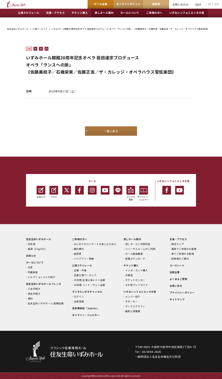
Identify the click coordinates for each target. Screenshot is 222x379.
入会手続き (34, 288)
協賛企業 (175, 272)
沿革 (30, 267)
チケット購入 (131, 265)
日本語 (31, 244)
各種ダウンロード (135, 258)
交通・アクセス (178, 239)
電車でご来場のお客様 (184, 249)
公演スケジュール (82, 265)
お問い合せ (176, 285)
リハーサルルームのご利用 (140, 249)
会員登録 (79, 301)
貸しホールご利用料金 (137, 244)
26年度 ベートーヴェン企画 (89, 285)
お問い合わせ (180, 4)
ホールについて (35, 262)
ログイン (79, 296)
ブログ (53, 192)
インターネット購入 (136, 270)
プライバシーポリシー (182, 292)
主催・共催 (80, 270)
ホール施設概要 (134, 253)
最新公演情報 (132, 311)
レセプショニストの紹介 (41, 277)
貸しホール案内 (132, 239)
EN (217, 4)
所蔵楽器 (33, 272)
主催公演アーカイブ (85, 275)
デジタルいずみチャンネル (87, 291)
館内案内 (79, 249)
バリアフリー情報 (84, 258)
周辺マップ (177, 244)
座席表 (77, 253)
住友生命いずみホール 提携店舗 (45, 303)
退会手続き (34, 293)
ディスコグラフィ (135, 306)
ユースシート (177, 265)
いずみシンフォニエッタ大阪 (139, 291)
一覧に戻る (111, 131)
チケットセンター (135, 280)
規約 (30, 298)
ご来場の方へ (79, 239)
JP (209, 4)
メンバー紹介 (132, 296)
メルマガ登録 (130, 193)
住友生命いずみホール (18, 28)
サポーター (131, 301)
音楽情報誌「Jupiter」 (85, 308)
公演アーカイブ (39, 28)
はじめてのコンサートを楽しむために (95, 244)
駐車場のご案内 (180, 258)
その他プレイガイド (136, 285)
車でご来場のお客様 (182, 253)
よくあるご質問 (178, 279)
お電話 (129, 275)
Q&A (198, 4)
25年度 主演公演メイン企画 (89, 280)
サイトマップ (177, 299)
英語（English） (37, 249)
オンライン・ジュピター (143, 193)
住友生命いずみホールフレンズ (43, 284)
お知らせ (41, 192)
